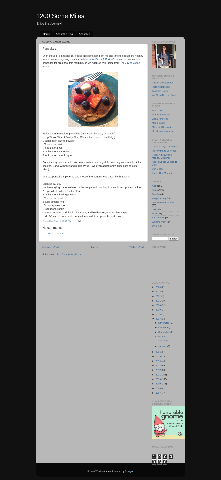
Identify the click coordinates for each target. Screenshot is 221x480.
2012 (158, 370)
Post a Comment (55, 233)
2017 (158, 319)
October (162, 327)
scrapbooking (159, 198)
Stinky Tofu (157, 169)
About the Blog (64, 33)
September (164, 332)
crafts (155, 209)
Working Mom (159, 221)
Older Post (136, 247)
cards (155, 190)
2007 (158, 393)
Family (155, 194)
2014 (158, 361)
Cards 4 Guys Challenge (164, 146)
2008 (158, 388)
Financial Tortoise (161, 114)
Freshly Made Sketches (164, 150)
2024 (158, 287)
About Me (84, 33)
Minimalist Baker (92, 59)
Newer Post (50, 247)
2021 (158, 300)
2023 (158, 291)
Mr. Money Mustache (163, 131)
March (161, 336)
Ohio (154, 226)
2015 (158, 356)
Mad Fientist (158, 123)
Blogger (129, 471)
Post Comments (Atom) (69, 254)
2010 (158, 379)
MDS (154, 213)
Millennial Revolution (162, 127)
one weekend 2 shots (163, 202)
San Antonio (158, 217)
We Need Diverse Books (164, 95)
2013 (158, 365)
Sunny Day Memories (163, 173)
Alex (154, 186)
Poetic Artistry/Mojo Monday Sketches (162, 156)
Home (46, 33)
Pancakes (163, 340)
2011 (158, 374)
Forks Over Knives (115, 59)
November (164, 323)
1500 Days (157, 110)
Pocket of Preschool (162, 82)
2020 (158, 305)
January (162, 346)
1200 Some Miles (60, 16)
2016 (158, 352)
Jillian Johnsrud (160, 118)
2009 (158, 383)
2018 (158, 314)
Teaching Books (160, 91)
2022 (158, 296)
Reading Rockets (161, 87)
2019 (158, 309)
